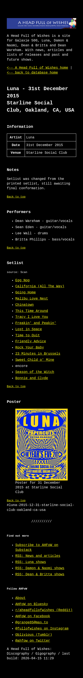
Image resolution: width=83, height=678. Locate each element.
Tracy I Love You (31, 317)
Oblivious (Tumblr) (33, 635)
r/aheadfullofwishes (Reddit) (44, 610)
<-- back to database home (32, 72)
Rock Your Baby (29, 347)
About (20, 598)
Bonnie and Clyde (31, 378)
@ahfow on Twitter (32, 640)
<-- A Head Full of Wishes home (37, 67)
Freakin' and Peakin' (35, 323)
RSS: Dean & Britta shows (39, 574)
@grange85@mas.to (31, 622)
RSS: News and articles (37, 556)
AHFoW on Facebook (32, 616)
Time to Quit (27, 335)
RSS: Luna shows (30, 562)
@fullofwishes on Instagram (42, 628)
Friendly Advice (30, 341)
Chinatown (24, 305)
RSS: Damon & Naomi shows (39, 568)
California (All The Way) (39, 286)
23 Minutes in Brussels (37, 353)
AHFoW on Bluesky (31, 604)
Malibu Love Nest (31, 298)
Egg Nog (22, 280)
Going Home (25, 292)
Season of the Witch (34, 372)
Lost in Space (28, 329)
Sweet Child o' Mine (34, 360)
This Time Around (31, 311)
